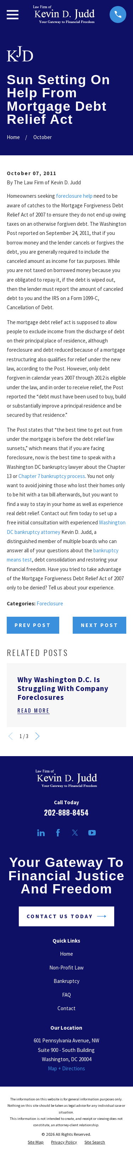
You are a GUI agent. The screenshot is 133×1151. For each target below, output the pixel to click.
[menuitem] (36, 1142)
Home (66, 953)
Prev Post (33, 625)
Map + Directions (66, 1068)
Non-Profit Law (66, 967)
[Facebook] (58, 832)
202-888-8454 (66, 812)
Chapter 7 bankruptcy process (51, 476)
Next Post (99, 625)
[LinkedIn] (41, 832)
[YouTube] (92, 832)
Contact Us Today (66, 916)
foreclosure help (74, 195)
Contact (66, 1008)
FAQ (66, 994)
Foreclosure (50, 603)
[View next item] (37, 736)
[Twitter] (75, 832)
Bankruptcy (66, 981)
